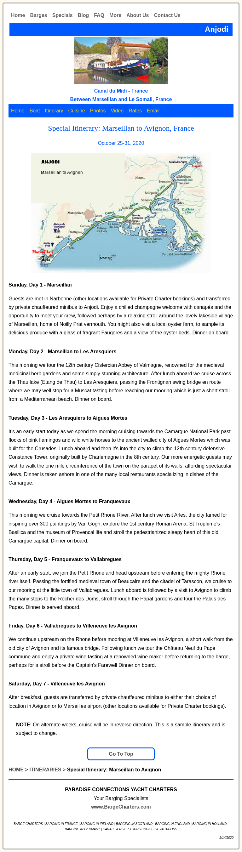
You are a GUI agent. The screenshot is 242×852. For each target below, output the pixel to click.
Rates (135, 110)
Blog (83, 15)
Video (117, 110)
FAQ (99, 15)
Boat (35, 110)
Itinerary (54, 110)
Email (153, 110)
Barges (38, 15)
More (115, 15)
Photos (98, 110)
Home (18, 15)
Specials (62, 15)
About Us (137, 15)
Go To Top (121, 754)
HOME (16, 769)
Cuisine (76, 110)
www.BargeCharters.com (121, 806)
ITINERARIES (45, 769)
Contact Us (167, 15)
